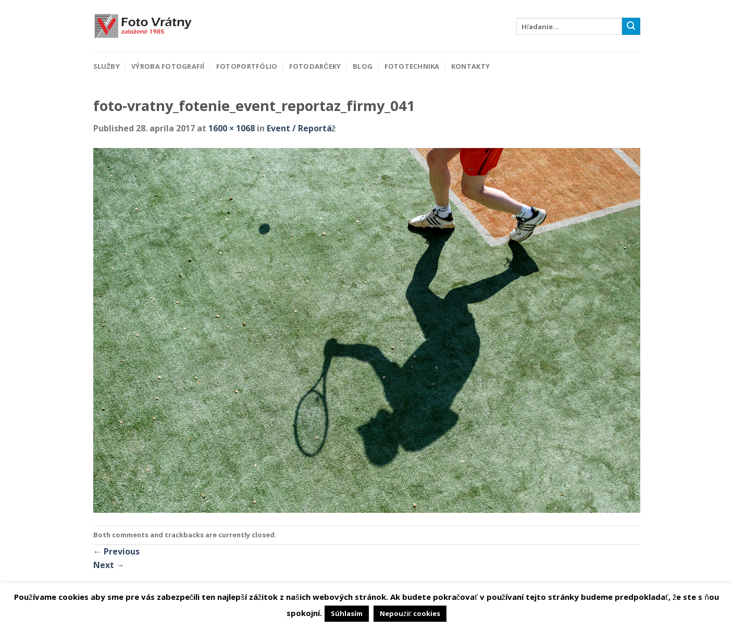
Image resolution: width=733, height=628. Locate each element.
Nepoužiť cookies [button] (410, 613)
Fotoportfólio (246, 66)
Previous (116, 551)
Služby (106, 66)
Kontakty (470, 66)
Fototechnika (412, 66)
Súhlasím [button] (347, 613)
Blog (362, 66)
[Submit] (631, 26)
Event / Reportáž (301, 128)
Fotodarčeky (315, 66)
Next (109, 565)
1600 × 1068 (231, 128)
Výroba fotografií (167, 66)
